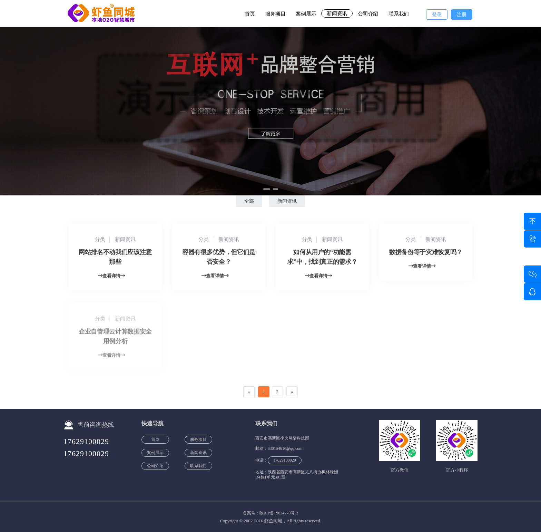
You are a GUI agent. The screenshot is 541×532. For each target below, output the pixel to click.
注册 (461, 14)
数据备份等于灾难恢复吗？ (425, 252)
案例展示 (306, 14)
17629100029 (86, 441)
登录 (437, 14)
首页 (250, 14)
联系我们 (398, 14)
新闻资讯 (337, 13)
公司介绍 (368, 14)
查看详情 (111, 276)
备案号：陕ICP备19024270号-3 (270, 513)
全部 (249, 201)
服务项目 (275, 14)
